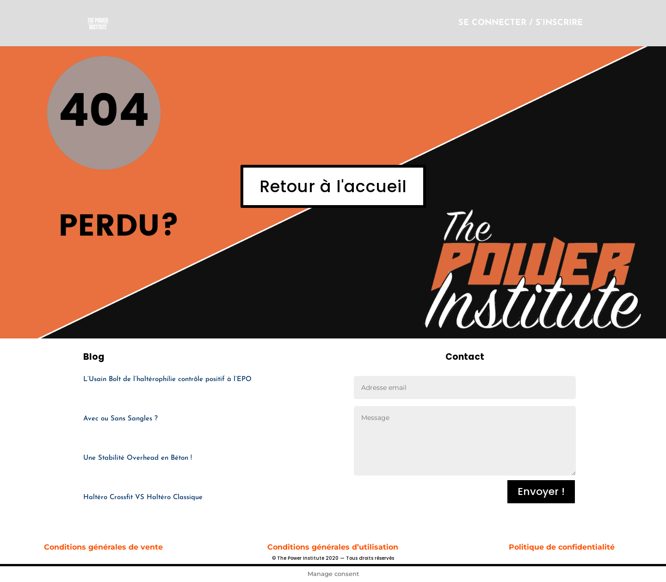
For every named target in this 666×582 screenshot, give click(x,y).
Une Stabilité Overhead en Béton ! (137, 458)
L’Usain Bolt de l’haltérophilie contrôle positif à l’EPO (167, 379)
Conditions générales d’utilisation (332, 547)
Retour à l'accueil (333, 186)
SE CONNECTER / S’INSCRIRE (520, 23)
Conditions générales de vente (104, 547)
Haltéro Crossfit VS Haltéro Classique (143, 497)
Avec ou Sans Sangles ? (120, 418)
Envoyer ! (541, 491)
